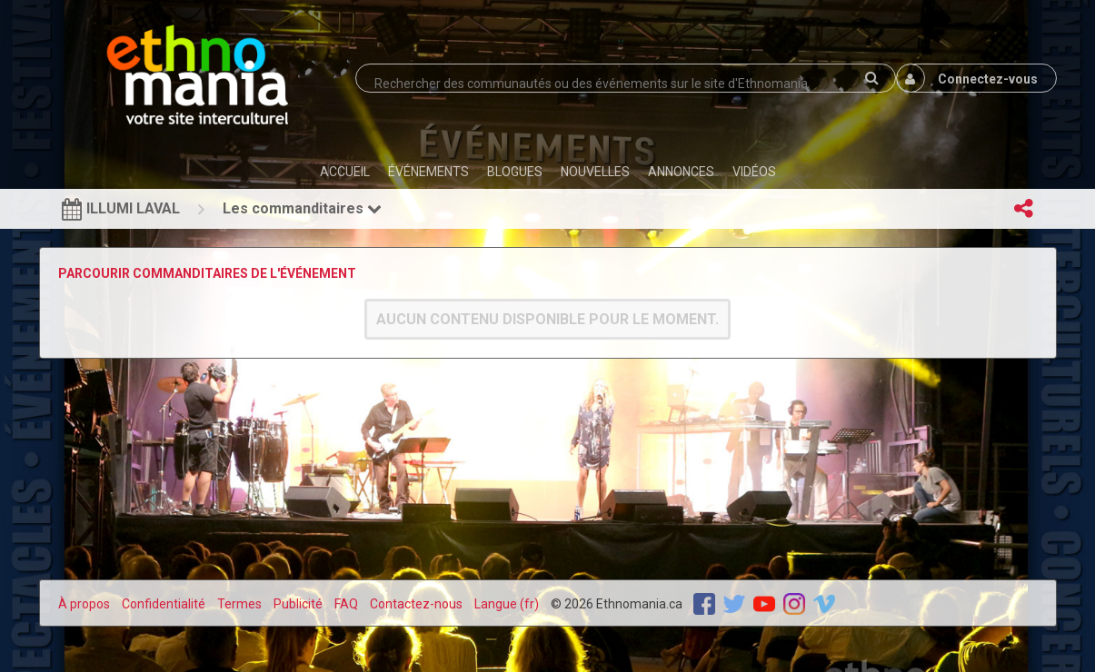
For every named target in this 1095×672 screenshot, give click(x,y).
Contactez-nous (416, 604)
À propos (84, 604)
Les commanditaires (302, 208)
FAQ (346, 604)
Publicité (298, 604)
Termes (239, 604)
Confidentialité (163, 604)
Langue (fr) (506, 604)
